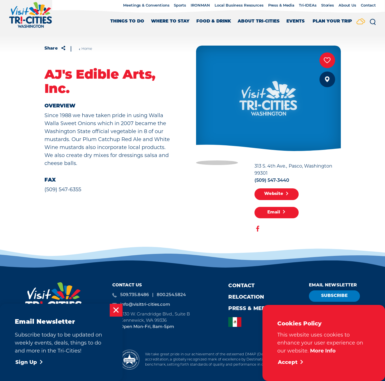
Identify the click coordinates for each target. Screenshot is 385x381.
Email (276, 212)
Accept (291, 362)
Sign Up (29, 362)
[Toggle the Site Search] (373, 24)
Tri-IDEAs (308, 5)
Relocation (246, 297)
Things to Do (127, 21)
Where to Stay (170, 21)
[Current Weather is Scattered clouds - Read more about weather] (361, 22)
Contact (368, 5)
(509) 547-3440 (271, 180)
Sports (180, 5)
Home (85, 48)
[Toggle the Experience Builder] (332, 24)
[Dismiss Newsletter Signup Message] (116, 310)
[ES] (236, 322)
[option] (236, 322)
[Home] (30, 18)
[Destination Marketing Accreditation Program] (129, 359)
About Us (347, 5)
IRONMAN (200, 5)
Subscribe (334, 296)
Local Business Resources (239, 5)
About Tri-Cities (259, 21)
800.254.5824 (171, 294)
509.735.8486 (134, 294)
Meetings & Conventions (146, 5)
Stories (327, 5)
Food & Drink (213, 21)
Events (295, 21)
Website (276, 194)
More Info (323, 351)
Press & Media (281, 5)
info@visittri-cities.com (145, 304)
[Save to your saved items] (327, 60)
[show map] (327, 79)
